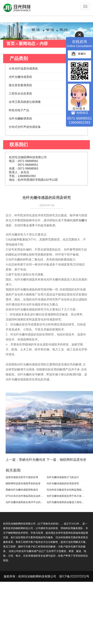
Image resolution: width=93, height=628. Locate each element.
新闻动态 (27, 43)
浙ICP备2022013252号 (74, 576)
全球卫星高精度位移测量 (25, 101)
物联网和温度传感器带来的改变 (23, 483)
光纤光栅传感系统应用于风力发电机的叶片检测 (66, 496)
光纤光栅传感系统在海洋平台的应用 (25, 502)
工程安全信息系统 (20, 93)
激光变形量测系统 (20, 85)
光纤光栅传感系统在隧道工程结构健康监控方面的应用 (66, 502)
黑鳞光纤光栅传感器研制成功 (22, 489)
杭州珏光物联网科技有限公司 (28, 157)
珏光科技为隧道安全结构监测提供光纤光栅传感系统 (66, 489)
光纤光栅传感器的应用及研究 (63, 483)
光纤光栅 (78, 220)
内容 (44, 43)
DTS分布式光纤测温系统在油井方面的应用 (25, 496)
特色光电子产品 (19, 110)
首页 (10, 43)
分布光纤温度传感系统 (23, 68)
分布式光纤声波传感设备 (25, 126)
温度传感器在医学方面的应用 (22, 477)
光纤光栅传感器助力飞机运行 (63, 477)
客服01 (78, 53)
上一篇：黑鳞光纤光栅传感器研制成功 (34, 460)
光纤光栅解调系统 (20, 118)
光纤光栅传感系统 (20, 76)
